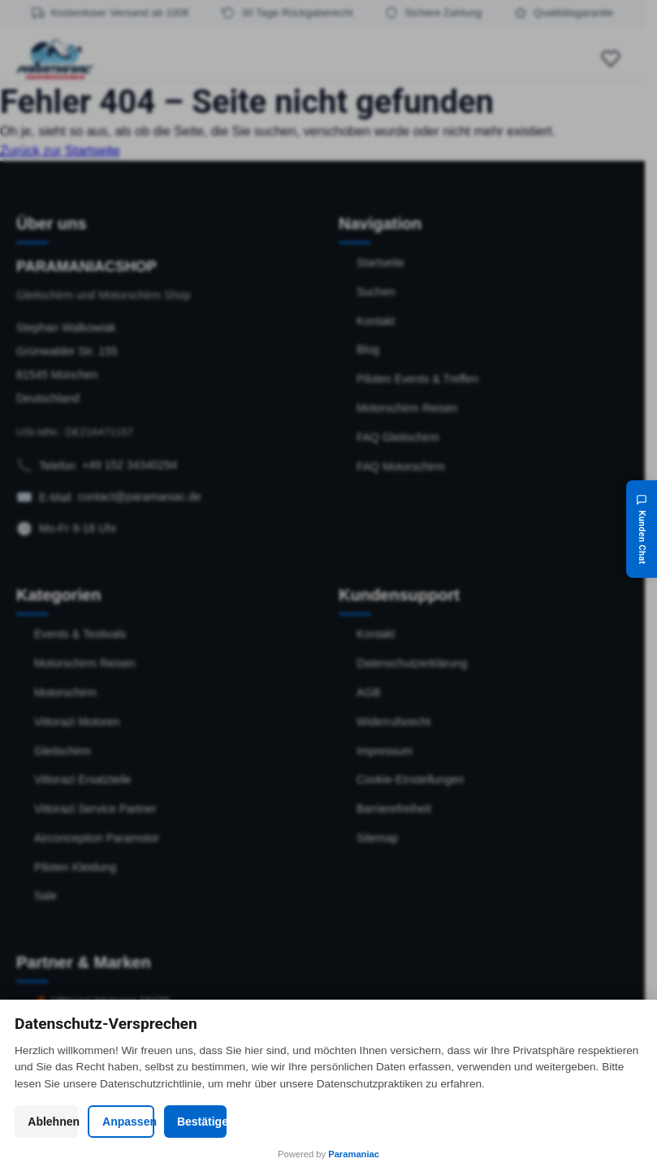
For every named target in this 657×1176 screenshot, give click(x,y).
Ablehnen (115, 1121)
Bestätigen (541, 1121)
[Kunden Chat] (641, 529)
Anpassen (328, 1121)
